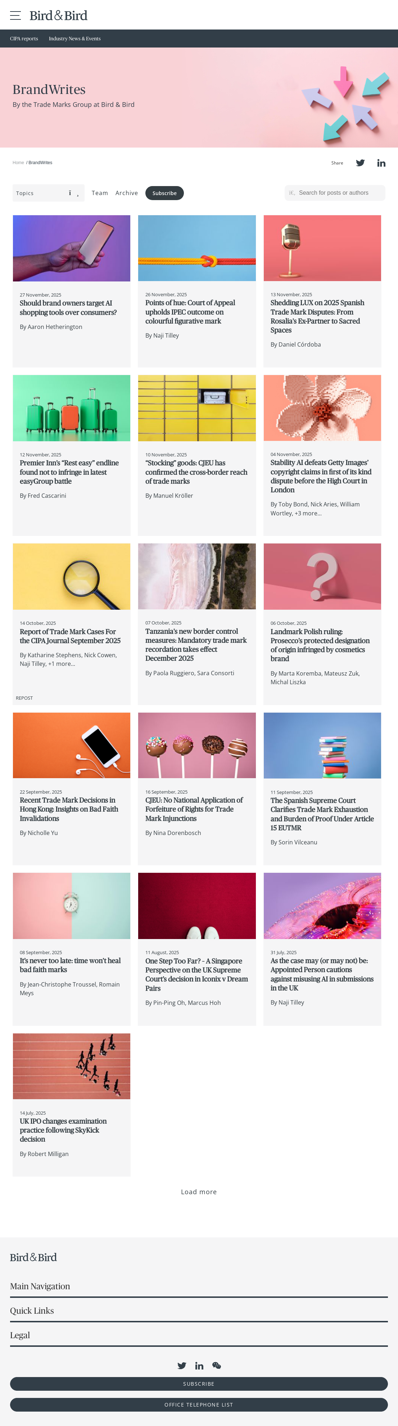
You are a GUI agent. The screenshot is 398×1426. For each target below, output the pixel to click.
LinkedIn (381, 163)
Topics (47, 193)
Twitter (360, 162)
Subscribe (165, 193)
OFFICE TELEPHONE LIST (199, 1404)
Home (18, 162)
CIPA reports (24, 38)
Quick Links (32, 1311)
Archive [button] (127, 193)
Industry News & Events (75, 38)
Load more (199, 1191)
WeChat (216, 1365)
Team (100, 193)
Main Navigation (40, 1286)
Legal (20, 1335)
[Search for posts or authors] (339, 193)
